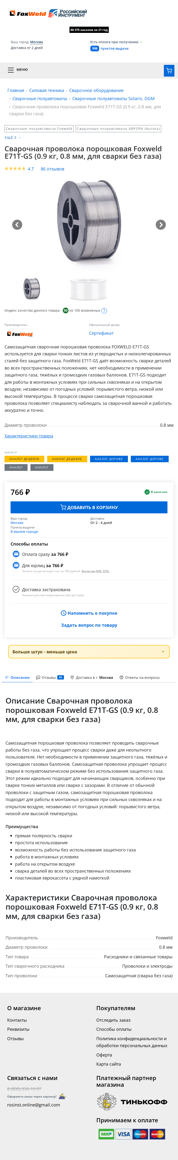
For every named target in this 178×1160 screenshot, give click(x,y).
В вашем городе (24, 531)
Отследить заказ (113, 1020)
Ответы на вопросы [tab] (139, 677)
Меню (22, 69)
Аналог (16, 467)
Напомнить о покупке (89, 613)
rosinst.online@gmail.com (33, 1105)
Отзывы (15, 1038)
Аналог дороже (109, 459)
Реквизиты (18, 1029)
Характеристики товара (29, 436)
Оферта (104, 1055)
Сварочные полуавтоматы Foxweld (39, 128)
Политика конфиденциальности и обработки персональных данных (131, 1041)
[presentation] (50, 678)
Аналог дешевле (24, 459)
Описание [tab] (17, 677)
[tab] (91, 678)
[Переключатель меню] (89, 70)
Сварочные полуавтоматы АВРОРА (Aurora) (118, 128)
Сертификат (101, 333)
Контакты (17, 1020)
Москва (17, 523)
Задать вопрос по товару (89, 625)
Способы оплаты (114, 1029)
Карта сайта (108, 1064)
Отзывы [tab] (50, 677)
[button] (17, 225)
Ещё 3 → (13, 137)
